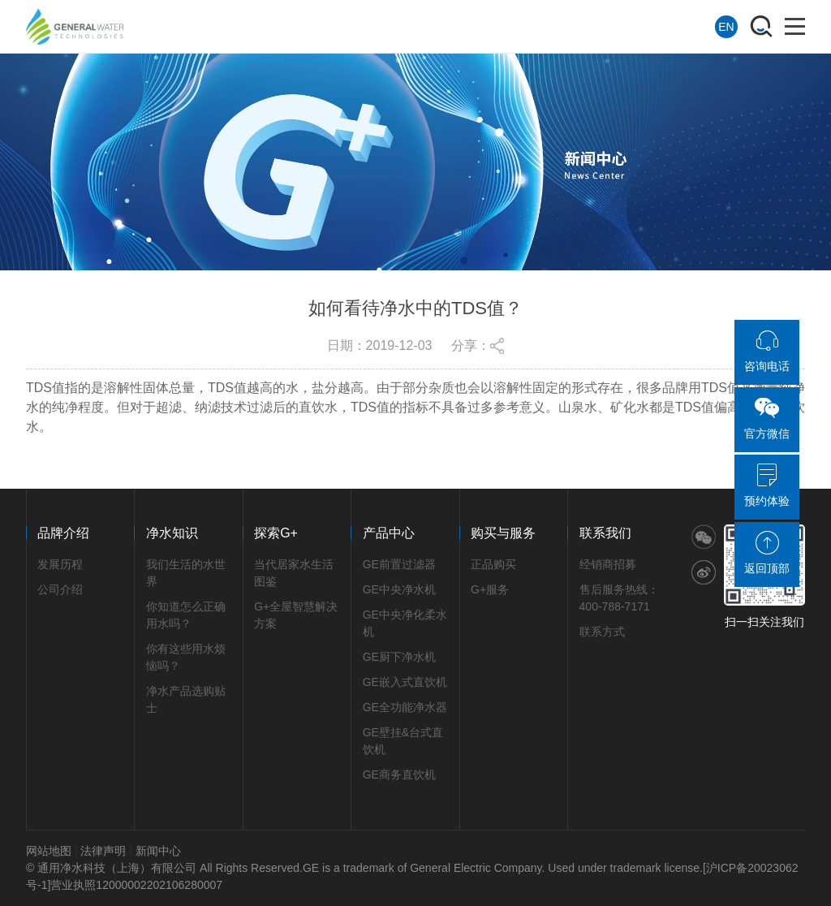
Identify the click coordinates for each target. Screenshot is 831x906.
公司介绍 (60, 589)
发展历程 (60, 564)
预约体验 (767, 485)
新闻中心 (158, 850)
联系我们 (605, 533)
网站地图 (48, 850)
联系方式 (602, 631)
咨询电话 (767, 350)
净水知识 (172, 533)
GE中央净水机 (399, 589)
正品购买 (493, 564)
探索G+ (276, 533)
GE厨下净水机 (399, 656)
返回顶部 (767, 553)
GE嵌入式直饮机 (405, 681)
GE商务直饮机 (399, 774)
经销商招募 (607, 564)
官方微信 (767, 418)
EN (726, 26)
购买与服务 (503, 533)
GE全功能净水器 (405, 707)
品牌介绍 (63, 533)
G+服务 (490, 589)
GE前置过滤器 (399, 564)
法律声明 (103, 850)
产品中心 (389, 533)
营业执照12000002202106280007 (136, 884)
